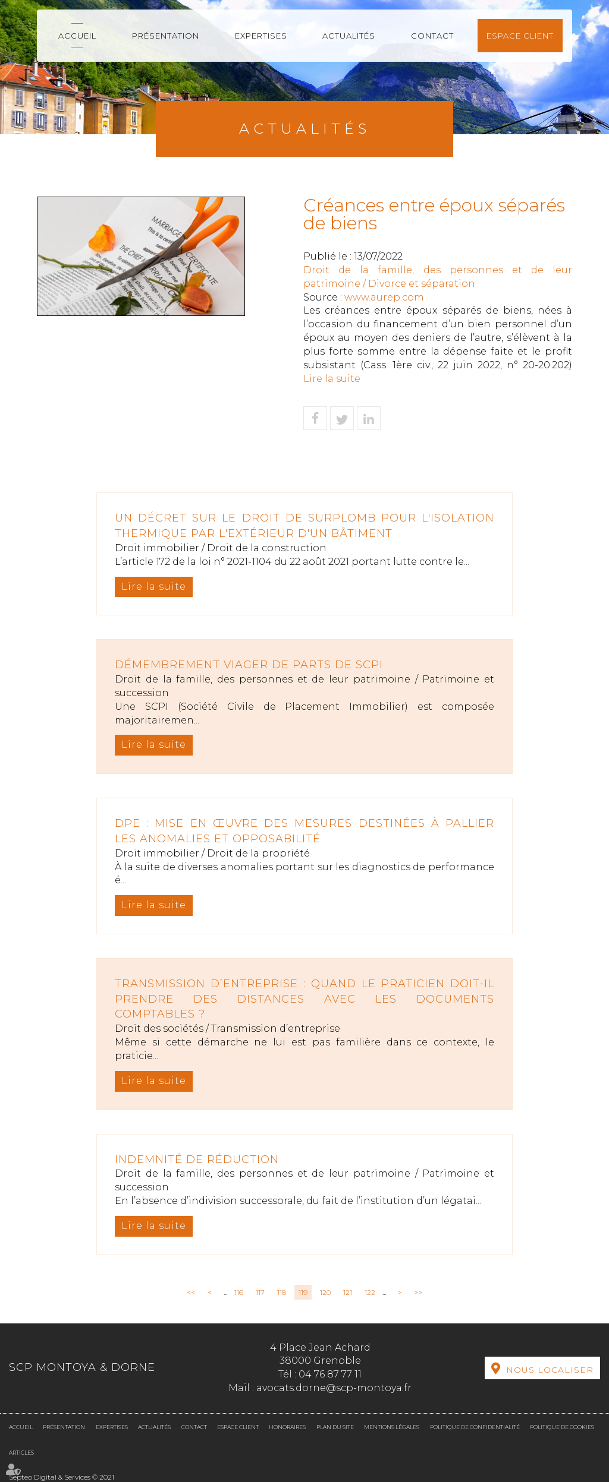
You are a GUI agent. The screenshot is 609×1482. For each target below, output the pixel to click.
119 (303, 1292)
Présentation (165, 35)
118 (281, 1292)
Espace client (520, 35)
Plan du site (335, 1427)
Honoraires (287, 1427)
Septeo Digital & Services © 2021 (61, 1476)
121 (347, 1292)
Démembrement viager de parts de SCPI (249, 664)
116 (238, 1292)
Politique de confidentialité (475, 1427)
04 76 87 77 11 (330, 1374)
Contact (432, 35)
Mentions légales (391, 1427)
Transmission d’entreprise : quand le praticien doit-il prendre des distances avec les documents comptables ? (304, 998)
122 (370, 1292)
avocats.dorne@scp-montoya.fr (334, 1387)
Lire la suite (331, 378)
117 (260, 1292)
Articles (21, 1452)
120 (325, 1292)
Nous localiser (550, 1369)
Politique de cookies (562, 1427)
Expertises (261, 35)
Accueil (77, 35)
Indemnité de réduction (197, 1159)
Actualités (348, 35)
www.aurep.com (384, 297)
